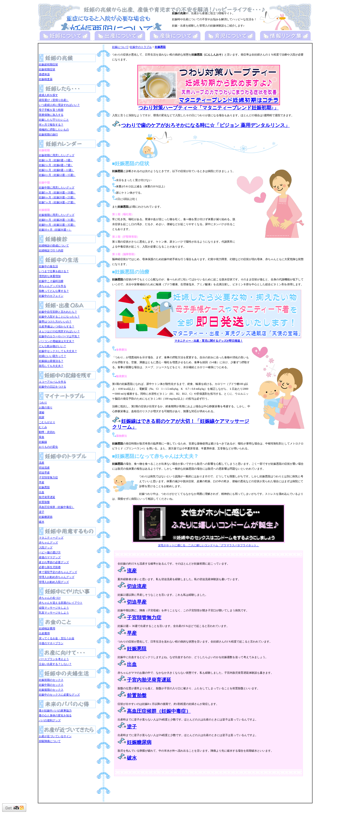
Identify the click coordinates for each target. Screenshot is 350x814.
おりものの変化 (48, 446)
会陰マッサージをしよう (54, 607)
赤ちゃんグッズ (48, 542)
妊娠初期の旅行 (48, 134)
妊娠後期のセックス (51, 689)
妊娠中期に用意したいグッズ (56, 187)
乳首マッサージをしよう (54, 612)
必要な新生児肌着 (50, 567)
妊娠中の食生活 (48, 266)
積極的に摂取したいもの (54, 129)
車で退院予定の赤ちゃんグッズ (58, 572)
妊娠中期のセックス (51, 684)
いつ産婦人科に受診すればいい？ (59, 104)
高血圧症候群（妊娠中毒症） (56, 506)
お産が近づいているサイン (55, 736)
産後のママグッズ (50, 557)
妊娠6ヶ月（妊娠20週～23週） (57, 197)
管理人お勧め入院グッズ (54, 581)
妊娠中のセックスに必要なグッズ (59, 694)
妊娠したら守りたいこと (54, 119)
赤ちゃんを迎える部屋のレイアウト (61, 602)
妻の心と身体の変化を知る (55, 715)
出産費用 (44, 633)
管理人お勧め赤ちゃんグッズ (56, 576)
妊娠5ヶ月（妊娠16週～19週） (57, 192)
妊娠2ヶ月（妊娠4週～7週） (56, 165)
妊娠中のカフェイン (51, 295)
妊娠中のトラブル (141, 46)
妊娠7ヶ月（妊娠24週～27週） (57, 202)
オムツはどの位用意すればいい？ (59, 331)
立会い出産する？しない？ (55, 663)
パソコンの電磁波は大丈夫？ (56, 341)
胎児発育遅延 (47, 497)
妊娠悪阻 (44, 487)
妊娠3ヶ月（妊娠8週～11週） (56, 169)
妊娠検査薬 (45, 79)
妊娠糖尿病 (45, 516)
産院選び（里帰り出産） (54, 99)
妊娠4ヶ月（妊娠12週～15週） (57, 174)
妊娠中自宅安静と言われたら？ (58, 311)
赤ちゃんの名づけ (50, 597)
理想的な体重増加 (50, 276)
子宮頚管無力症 (48, 477)
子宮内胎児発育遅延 (149, 680)
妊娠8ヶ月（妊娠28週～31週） (57, 219)
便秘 (41, 412)
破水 (41, 521)
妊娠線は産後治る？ (51, 360)
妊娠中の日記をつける (52, 386)
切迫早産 (44, 472)
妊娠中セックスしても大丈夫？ (58, 351)
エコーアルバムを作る (52, 381)
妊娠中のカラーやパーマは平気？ (59, 336)
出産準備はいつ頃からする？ (56, 326)
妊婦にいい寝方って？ (52, 355)
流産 (41, 462)
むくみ (43, 427)
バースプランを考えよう (54, 659)
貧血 (41, 436)
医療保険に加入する (51, 114)
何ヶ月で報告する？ (51, 124)
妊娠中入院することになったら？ (59, 316)
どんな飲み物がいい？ (52, 346)
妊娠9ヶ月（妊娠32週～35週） (57, 224)
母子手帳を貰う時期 (51, 109)
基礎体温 (44, 74)
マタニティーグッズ (51, 537)
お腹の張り (45, 407)
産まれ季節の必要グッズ (54, 562)
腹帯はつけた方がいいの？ (55, 321)
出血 (41, 492)
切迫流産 (44, 467)
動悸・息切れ (47, 432)
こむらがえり (47, 422)
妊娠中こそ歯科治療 (51, 281)
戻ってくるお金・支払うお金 (56, 638)
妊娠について (120, 46)
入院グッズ (45, 547)
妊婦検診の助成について (54, 245)
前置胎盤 (44, 502)
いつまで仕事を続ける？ (54, 271)
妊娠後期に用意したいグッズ (56, 214)
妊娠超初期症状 (48, 64)
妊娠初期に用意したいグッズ (56, 155)
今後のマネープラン (51, 643)
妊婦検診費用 (47, 628)
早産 (41, 482)
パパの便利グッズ (50, 720)
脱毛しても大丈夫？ (51, 365)
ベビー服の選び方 (50, 552)
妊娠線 (43, 441)
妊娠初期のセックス (51, 679)
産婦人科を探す (48, 95)
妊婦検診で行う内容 (51, 250)
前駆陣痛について (50, 741)
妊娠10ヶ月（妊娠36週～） (55, 229)
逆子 (41, 511)
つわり (43, 402)
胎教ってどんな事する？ (54, 290)
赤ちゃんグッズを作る (52, 285)
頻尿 (41, 417)
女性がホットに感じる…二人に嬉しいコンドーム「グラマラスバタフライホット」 (208, 543)
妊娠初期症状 (47, 69)
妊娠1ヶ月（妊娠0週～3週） (56, 160)
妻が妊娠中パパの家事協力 (55, 710)
